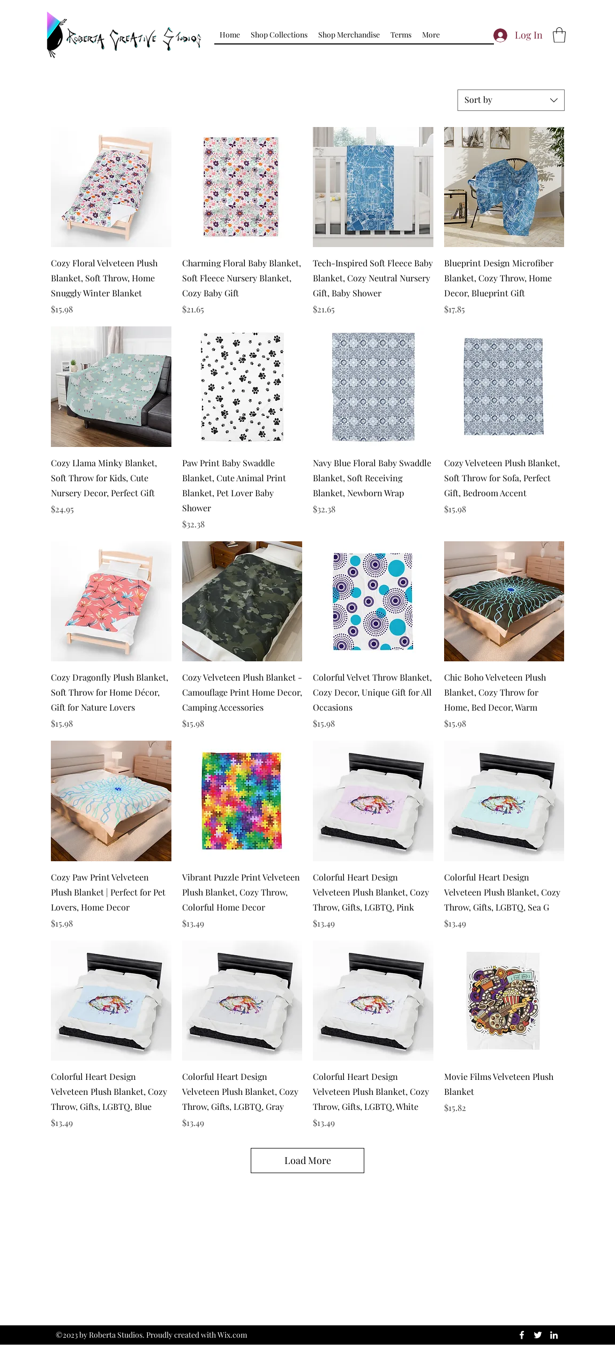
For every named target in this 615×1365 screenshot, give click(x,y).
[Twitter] (537, 1335)
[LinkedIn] (554, 1335)
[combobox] (511, 100)
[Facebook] (521, 1335)
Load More (307, 1160)
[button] (279, 34)
